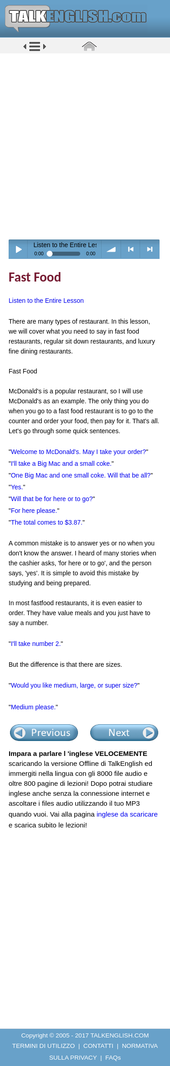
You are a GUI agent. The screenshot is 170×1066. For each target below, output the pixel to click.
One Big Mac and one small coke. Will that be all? (81, 475)
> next (150, 249)
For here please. (34, 510)
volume (111, 249)
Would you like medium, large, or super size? (74, 685)
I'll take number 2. (36, 643)
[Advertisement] (85, 146)
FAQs (113, 1057)
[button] (35, 50)
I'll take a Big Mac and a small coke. (61, 463)
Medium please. (33, 707)
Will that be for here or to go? (52, 498)
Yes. (17, 487)
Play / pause (18, 249)
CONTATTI (98, 1045)
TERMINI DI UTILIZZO (43, 1045)
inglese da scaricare (127, 814)
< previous (131, 249)
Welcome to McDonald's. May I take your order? (78, 451)
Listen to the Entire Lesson (46, 300)
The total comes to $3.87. (47, 522)
